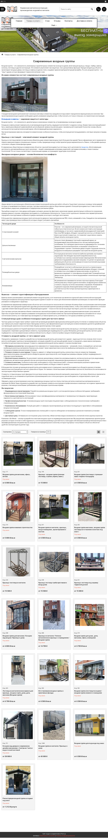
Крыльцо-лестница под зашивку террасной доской (86, 584)
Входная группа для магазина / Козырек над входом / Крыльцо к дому (17, 637)
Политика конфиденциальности (65, 835)
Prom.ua (63, 834)
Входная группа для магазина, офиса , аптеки (16, 475)
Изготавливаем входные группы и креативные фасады (50, 692)
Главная (19, 21)
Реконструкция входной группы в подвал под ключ (18, 799)
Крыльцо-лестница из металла (14, 583)
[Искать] (91, 9)
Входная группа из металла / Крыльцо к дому (52, 747)
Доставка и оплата (84, 21)
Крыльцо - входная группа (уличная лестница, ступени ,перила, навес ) (51, 475)
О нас (47, 21)
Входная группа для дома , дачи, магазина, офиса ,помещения (86, 637)
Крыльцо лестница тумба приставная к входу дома (52, 584)
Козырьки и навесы (10, 119)
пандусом (84, 147)
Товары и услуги (33, 21)
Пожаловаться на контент (47, 835)
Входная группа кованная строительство (17, 527)
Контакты (69, 21)
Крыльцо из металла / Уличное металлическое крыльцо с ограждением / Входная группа (53, 638)
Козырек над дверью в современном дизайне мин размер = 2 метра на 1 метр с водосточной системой (18, 748)
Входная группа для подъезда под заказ (89, 743)
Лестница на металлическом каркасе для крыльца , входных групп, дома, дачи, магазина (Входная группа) (18, 693)
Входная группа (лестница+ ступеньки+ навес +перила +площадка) (88, 475)
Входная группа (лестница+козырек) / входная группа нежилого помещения (88, 692)
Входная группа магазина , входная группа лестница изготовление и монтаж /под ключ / (89, 529)
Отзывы (57, 21)
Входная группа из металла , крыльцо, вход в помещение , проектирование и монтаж (52, 529)
